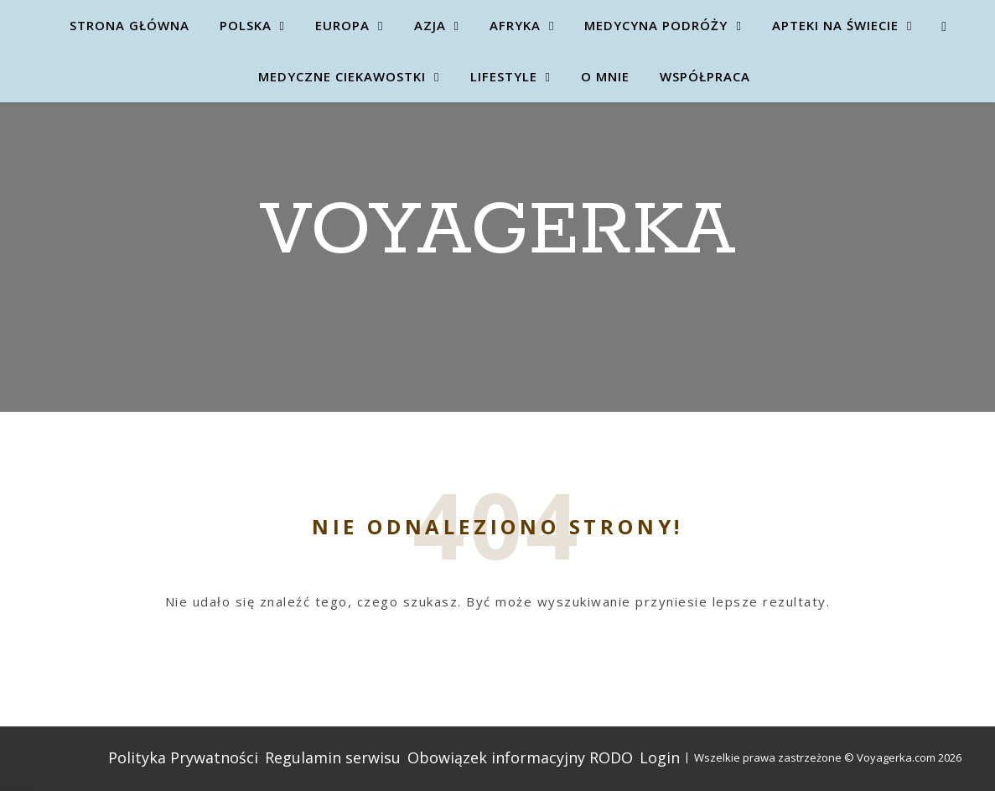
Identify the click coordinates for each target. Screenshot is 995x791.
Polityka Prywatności (183, 757)
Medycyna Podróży (656, 25)
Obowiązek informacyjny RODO (520, 757)
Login (660, 757)
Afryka (515, 25)
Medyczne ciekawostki (342, 76)
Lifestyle (503, 76)
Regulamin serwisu (333, 757)
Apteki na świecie (835, 25)
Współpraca (705, 76)
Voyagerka (497, 231)
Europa (342, 25)
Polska (246, 25)
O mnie (605, 76)
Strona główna (129, 25)
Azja (430, 25)
